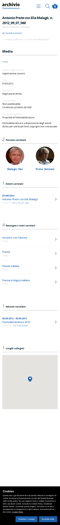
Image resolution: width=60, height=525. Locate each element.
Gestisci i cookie (26, 519)
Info (5, 62)
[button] (30, 379)
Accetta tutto (48, 519)
